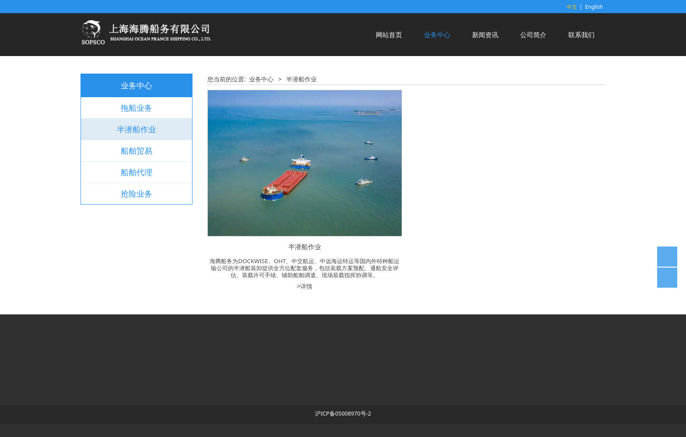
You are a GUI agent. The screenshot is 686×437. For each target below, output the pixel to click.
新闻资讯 (485, 34)
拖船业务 (136, 107)
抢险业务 (136, 193)
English (594, 7)
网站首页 (389, 34)
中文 (572, 7)
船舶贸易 (136, 150)
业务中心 (437, 34)
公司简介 (533, 34)
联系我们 (581, 34)
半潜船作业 (136, 129)
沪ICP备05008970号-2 (343, 413)
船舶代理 (136, 172)
